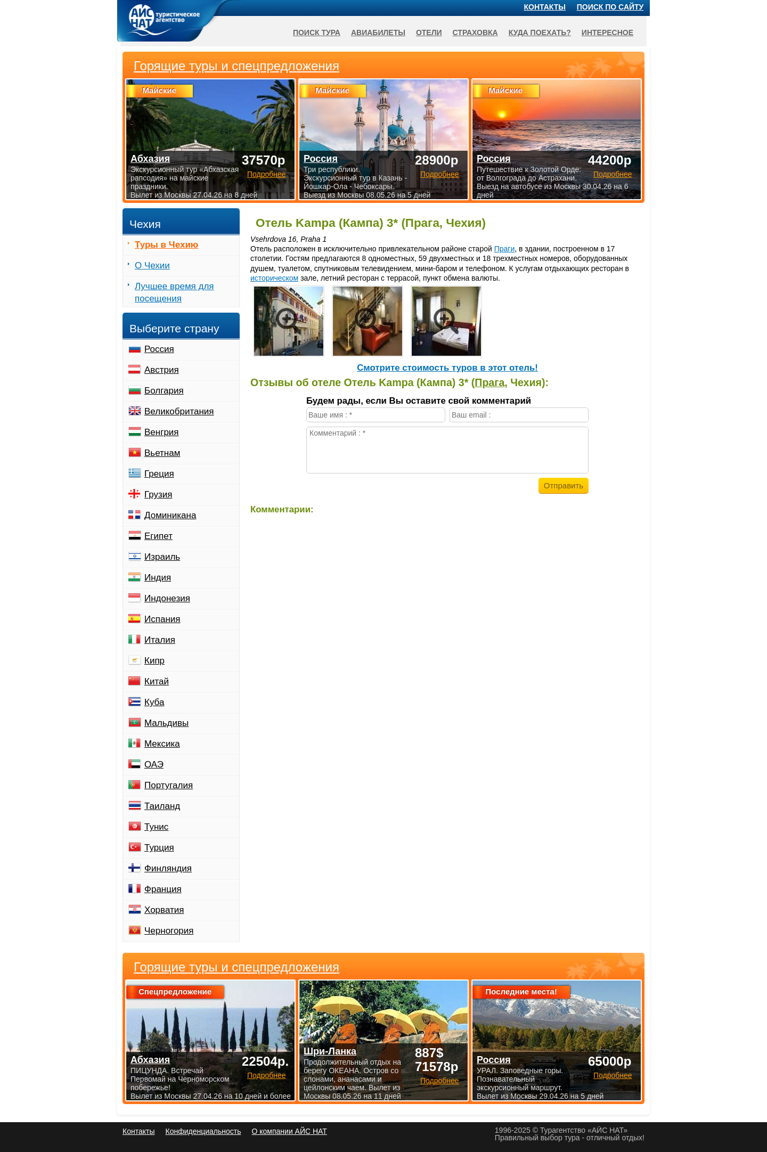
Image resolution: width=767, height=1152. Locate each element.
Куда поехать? (540, 32)
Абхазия (150, 1060)
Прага (489, 382)
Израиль (162, 557)
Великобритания (179, 411)
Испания (162, 619)
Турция (159, 848)
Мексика (162, 744)
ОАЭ (154, 764)
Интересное (607, 32)
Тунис (156, 827)
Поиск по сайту (610, 7)
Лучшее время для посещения (174, 292)
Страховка (475, 32)
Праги (504, 248)
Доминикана (170, 515)
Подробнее (266, 1075)
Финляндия (168, 868)
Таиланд (162, 806)
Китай (156, 681)
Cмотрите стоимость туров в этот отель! (447, 368)
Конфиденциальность (203, 1131)
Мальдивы (166, 723)
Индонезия (167, 598)
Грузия (158, 494)
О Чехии (152, 265)
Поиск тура (316, 32)
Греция (159, 474)
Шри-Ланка (330, 1051)
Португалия (168, 785)
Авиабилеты (378, 32)
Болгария (164, 391)
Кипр (154, 661)
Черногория (169, 931)
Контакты (545, 7)
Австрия (161, 370)
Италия (159, 640)
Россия (159, 349)
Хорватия (164, 910)
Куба (154, 702)
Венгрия (161, 432)
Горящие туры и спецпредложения (236, 967)
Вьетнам (162, 453)
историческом (274, 278)
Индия (157, 578)
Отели (429, 32)
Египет (158, 536)
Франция (163, 889)
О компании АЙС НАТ (289, 1131)
